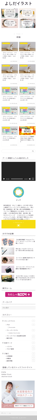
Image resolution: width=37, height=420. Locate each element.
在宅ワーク (19, 343)
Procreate (12, 327)
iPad (21, 325)
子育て (19, 354)
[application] (18, 171)
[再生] (4, 179)
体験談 (21, 358)
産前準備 (21, 361)
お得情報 (21, 356)
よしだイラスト (18, 3)
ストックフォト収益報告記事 (21, 336)
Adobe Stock (6, 374)
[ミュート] (30, 179)
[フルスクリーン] (33, 179)
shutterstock (6, 376)
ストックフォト (19, 321)
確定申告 (21, 338)
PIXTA (3, 372)
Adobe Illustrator (14, 333)
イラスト (21, 347)
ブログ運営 (21, 349)
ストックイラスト (21, 330)
